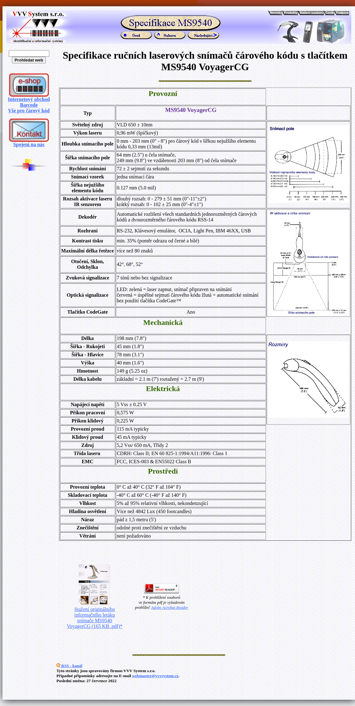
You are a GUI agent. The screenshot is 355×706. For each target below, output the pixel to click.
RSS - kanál (69, 665)
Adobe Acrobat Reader (169, 607)
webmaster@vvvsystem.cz (155, 675)
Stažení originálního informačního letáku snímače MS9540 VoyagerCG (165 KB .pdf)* (94, 615)
